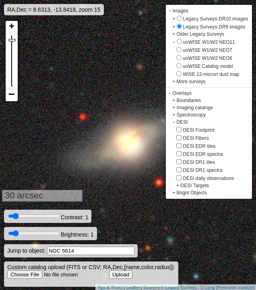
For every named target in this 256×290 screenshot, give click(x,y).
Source (150, 287)
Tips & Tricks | (111, 287)
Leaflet (132, 287)
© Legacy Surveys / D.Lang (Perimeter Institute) (208, 287)
